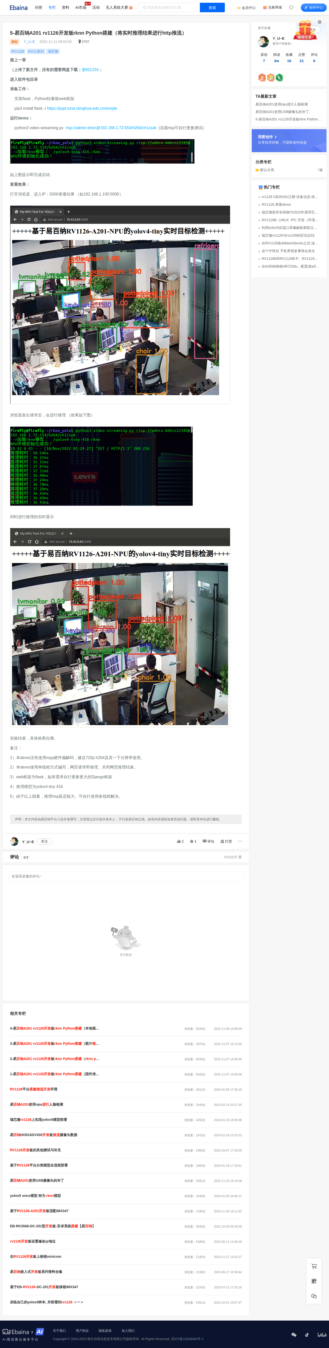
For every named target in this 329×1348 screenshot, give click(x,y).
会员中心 (249, 8)
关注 (44, 841)
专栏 (52, 7)
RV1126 (17, 51)
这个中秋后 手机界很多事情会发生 (288, 251)
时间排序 (233, 857)
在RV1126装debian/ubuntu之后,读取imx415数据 (291, 243)
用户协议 (82, 1331)
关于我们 (59, 1331)
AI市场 (80, 7)
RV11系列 (36, 51)
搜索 (212, 7)
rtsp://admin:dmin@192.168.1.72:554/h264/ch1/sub (111, 128)
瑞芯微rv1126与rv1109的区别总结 (288, 235)
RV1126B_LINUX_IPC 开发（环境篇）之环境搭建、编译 (291, 220)
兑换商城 (275, 7)
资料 (65, 7)
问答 (38, 7)
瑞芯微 (53, 51)
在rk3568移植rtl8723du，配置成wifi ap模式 (291, 266)
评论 (208, 841)
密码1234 (90, 70)
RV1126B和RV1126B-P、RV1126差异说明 (291, 258)
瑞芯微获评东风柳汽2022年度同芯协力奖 (291, 212)
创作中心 (314, 7)
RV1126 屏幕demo (276, 204)
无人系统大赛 (117, 7)
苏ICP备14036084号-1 (187, 1339)
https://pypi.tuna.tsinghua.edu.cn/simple (82, 108)
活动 (96, 7)
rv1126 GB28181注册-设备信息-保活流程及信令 (291, 196)
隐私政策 (105, 1331)
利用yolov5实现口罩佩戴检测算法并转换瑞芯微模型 (291, 227)
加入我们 (128, 1331)
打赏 (226, 841)
